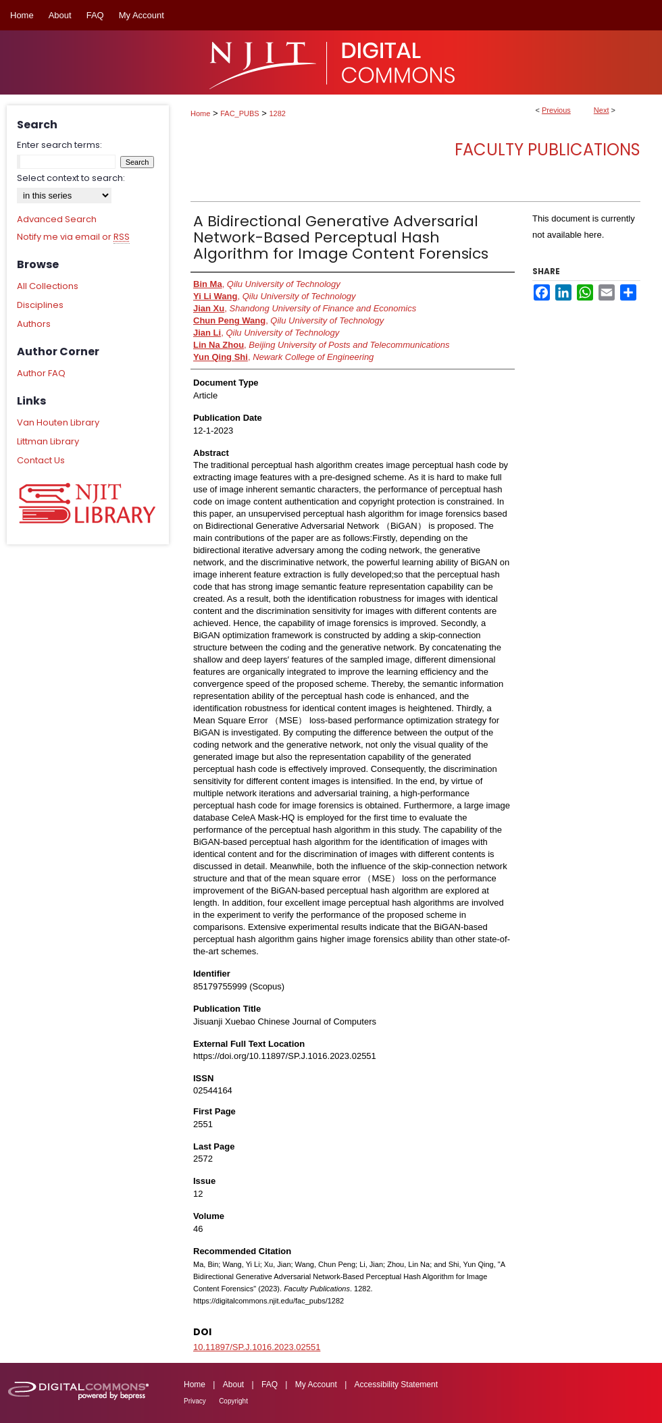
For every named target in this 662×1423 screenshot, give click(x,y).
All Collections (47, 286)
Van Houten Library (58, 422)
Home (200, 113)
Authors (34, 323)
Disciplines (40, 305)
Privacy (195, 1401)
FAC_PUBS (239, 113)
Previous (556, 110)
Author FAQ (41, 373)
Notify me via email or (73, 237)
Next (601, 110)
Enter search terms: (59, 144)
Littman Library (48, 441)
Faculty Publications (547, 149)
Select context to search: (71, 178)
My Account (316, 1384)
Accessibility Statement (396, 1384)
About (233, 1384)
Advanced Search (57, 219)
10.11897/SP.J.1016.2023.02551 (256, 1347)
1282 (278, 113)
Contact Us (41, 460)
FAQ (269, 1384)
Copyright (233, 1401)
